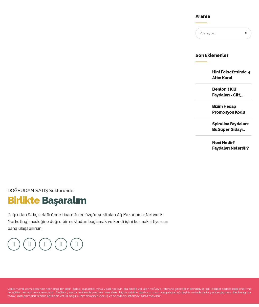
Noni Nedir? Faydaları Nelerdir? (230, 145)
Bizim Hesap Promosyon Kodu (228, 109)
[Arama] (245, 33)
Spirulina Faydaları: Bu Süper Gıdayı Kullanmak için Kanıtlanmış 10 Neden (230, 127)
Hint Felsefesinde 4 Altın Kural (231, 75)
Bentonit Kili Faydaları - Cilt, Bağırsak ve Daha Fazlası (228, 92)
